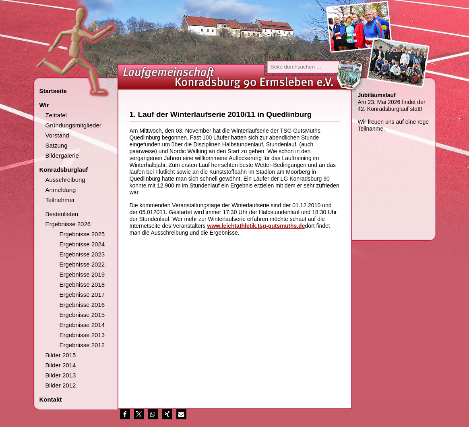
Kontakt (50, 399)
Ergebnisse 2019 (82, 274)
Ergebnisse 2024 (82, 244)
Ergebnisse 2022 (82, 264)
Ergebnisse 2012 (82, 345)
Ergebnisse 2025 (82, 234)
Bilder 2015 (60, 355)
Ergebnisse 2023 (82, 254)
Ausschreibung (65, 179)
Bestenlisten (62, 213)
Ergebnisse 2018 (82, 284)
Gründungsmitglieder (73, 125)
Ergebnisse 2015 (82, 314)
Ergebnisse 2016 (82, 304)
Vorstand (57, 135)
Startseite (53, 90)
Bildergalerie (62, 155)
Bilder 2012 (60, 385)
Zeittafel (56, 115)
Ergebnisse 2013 (82, 334)
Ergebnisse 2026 (68, 224)
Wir (44, 105)
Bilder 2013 (60, 375)
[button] (125, 414)
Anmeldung (60, 189)
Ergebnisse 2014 (82, 324)
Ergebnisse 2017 (82, 294)
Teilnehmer (60, 199)
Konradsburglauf (63, 169)
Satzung (56, 145)
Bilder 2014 (60, 365)
